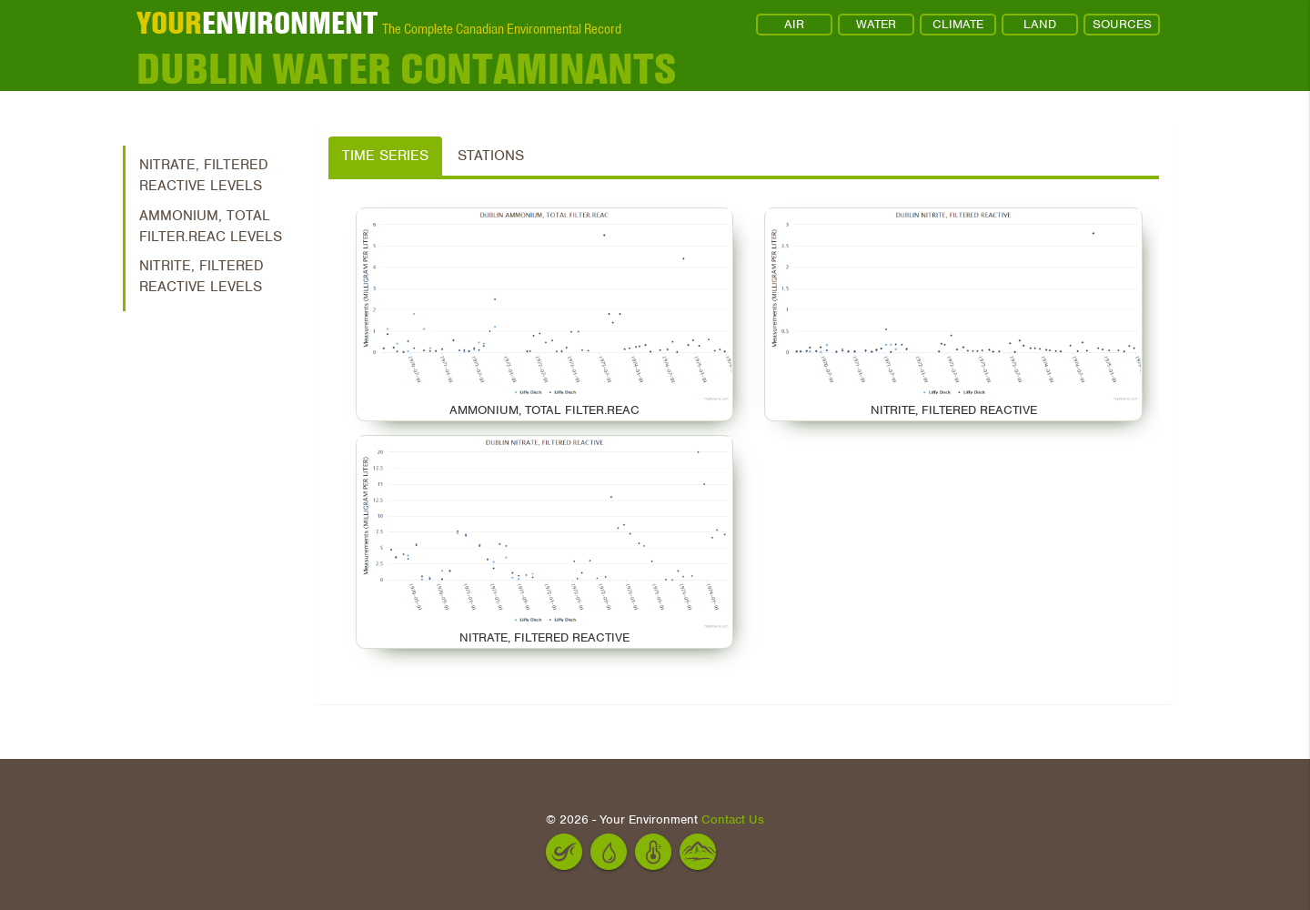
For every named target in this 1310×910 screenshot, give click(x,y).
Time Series (385, 156)
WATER (876, 24)
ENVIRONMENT (257, 23)
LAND (1039, 24)
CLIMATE (957, 24)
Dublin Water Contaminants (406, 68)
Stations (491, 156)
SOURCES (1122, 24)
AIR (794, 24)
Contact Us (732, 819)
